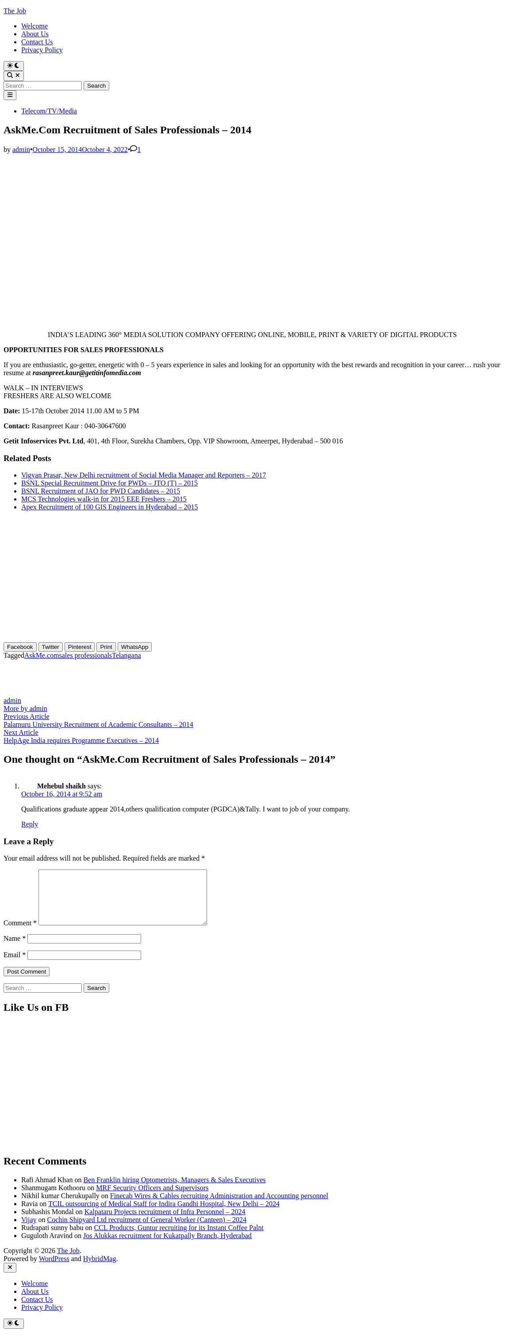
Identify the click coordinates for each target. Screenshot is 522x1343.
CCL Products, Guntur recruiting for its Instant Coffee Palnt (179, 1238)
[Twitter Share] (50, 647)
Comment (20, 933)
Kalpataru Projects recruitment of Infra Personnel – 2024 (165, 1222)
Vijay (29, 1230)
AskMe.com (41, 655)
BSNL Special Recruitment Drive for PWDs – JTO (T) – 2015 (109, 483)
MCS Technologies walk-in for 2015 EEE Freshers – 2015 (104, 499)
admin (21, 149)
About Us (35, 34)
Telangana (126, 655)
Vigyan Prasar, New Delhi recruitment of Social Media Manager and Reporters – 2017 (143, 475)
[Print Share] (105, 647)
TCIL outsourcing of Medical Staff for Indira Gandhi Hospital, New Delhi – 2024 (164, 1214)
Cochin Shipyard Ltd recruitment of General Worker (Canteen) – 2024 (146, 1230)
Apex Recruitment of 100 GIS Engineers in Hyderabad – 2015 (109, 507)
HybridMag (99, 1269)
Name (15, 949)
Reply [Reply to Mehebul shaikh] (29, 824)
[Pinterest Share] (80, 647)
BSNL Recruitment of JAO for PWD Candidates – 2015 (100, 491)
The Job (15, 11)
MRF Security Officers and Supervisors (152, 1198)
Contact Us (37, 42)
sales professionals (85, 655)
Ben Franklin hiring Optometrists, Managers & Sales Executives (174, 1190)
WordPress (54, 1269)
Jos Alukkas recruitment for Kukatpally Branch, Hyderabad (167, 1246)
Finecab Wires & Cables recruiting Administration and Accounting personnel (219, 1206)
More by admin (25, 708)
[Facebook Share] (20, 647)
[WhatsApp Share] (135, 647)
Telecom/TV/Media (49, 111)
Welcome (34, 26)
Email (15, 965)
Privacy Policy (42, 50)
